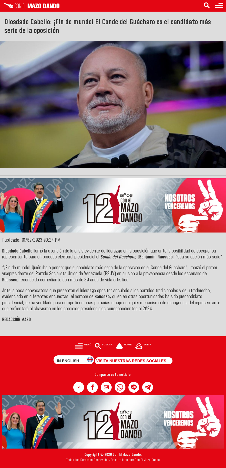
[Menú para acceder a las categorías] (219, 5)
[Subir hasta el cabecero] (143, 346)
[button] (78, 387)
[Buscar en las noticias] (206, 5)
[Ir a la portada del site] (124, 346)
